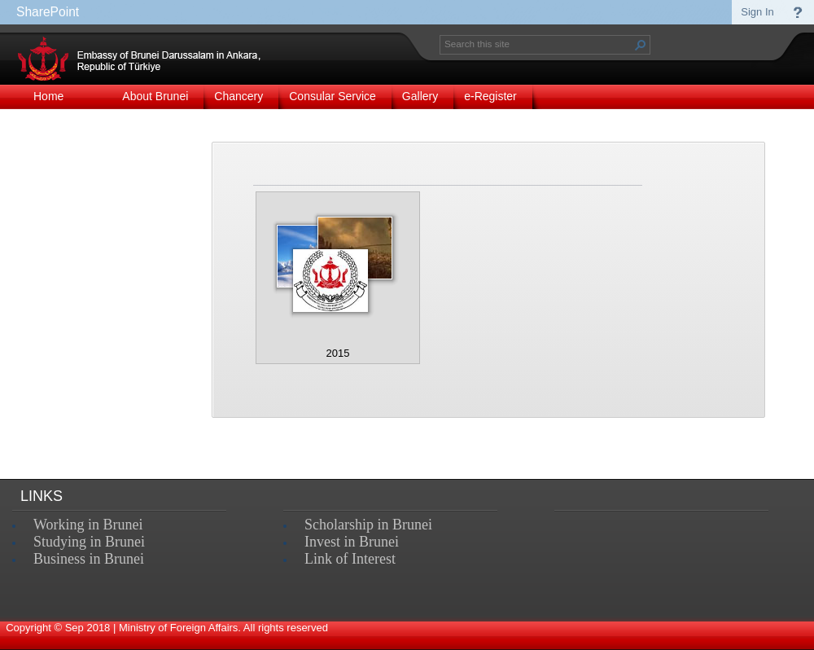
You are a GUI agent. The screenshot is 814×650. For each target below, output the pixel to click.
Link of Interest (350, 559)
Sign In (757, 12)
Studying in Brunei (89, 542)
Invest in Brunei (351, 542)
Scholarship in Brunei (368, 524)
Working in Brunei (88, 524)
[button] (641, 45)
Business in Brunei (88, 559)
